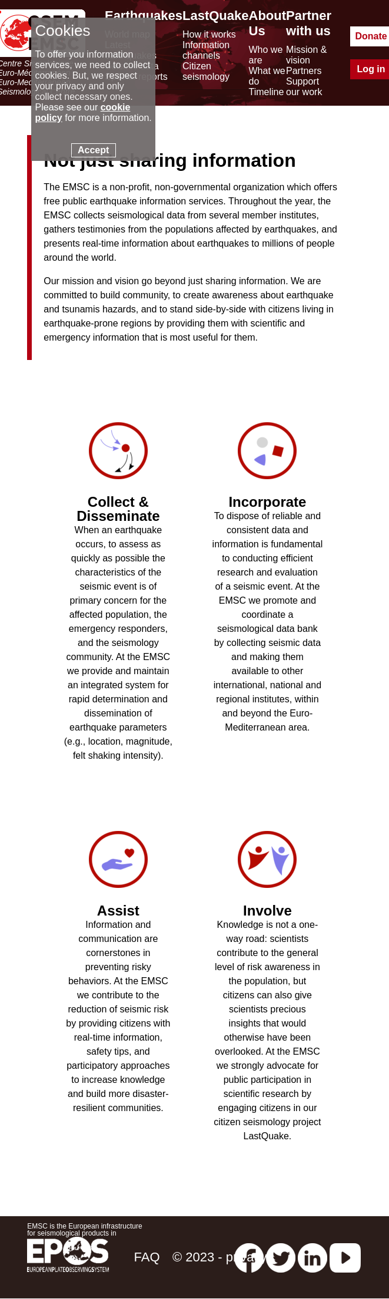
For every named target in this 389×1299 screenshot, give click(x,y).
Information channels (206, 50)
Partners (303, 71)
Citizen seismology (206, 71)
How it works (209, 34)
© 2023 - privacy (219, 1257)
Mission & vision (306, 55)
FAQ (147, 1257)
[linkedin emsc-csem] (312, 1257)
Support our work (304, 86)
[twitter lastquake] (280, 1257)
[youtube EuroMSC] (345, 1257)
